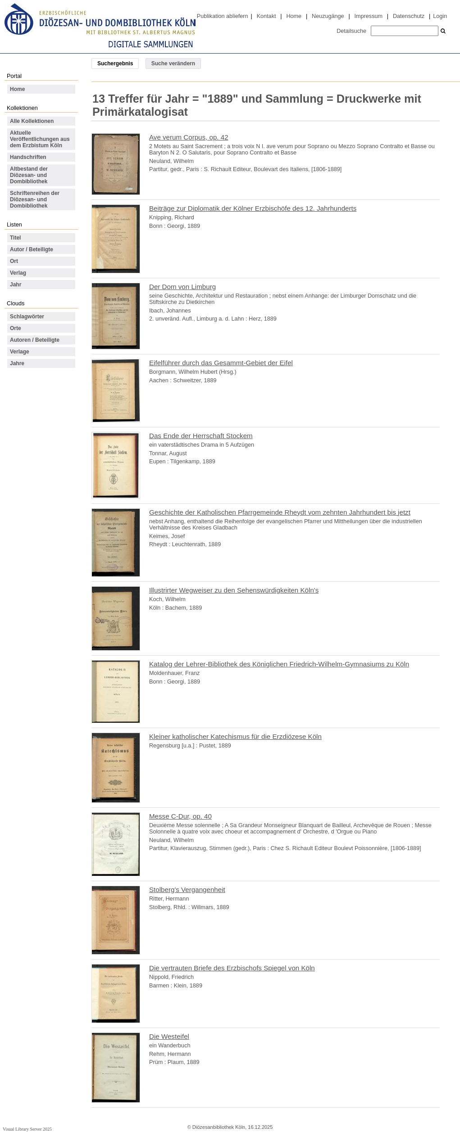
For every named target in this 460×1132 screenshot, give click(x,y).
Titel (15, 238)
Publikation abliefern (222, 16)
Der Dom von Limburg (182, 286)
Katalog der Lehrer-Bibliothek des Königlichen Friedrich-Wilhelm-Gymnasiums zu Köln (279, 664)
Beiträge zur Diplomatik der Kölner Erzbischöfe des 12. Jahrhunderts (252, 208)
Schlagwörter (27, 316)
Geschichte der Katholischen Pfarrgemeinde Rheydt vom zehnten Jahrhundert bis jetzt (279, 512)
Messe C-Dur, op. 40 (180, 816)
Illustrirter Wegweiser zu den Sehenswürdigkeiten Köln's (234, 590)
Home (293, 16)
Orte (15, 328)
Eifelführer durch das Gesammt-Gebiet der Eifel (221, 363)
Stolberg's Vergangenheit (187, 889)
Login (440, 16)
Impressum (369, 16)
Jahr (15, 284)
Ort (14, 261)
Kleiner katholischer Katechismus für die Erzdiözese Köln (235, 736)
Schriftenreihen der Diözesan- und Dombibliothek (34, 199)
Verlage (19, 352)
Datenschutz (408, 16)
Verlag (18, 273)
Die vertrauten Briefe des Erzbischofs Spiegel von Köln (232, 968)
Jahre (17, 363)
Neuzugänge (328, 16)
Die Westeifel (169, 1036)
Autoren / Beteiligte (34, 340)
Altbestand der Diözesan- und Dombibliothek (29, 175)
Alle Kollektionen (32, 121)
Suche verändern (173, 63)
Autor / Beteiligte (31, 249)
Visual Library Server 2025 (27, 1129)
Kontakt (266, 16)
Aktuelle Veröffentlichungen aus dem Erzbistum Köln (40, 139)
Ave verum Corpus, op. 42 (188, 137)
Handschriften (28, 157)
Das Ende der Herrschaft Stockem (201, 435)
